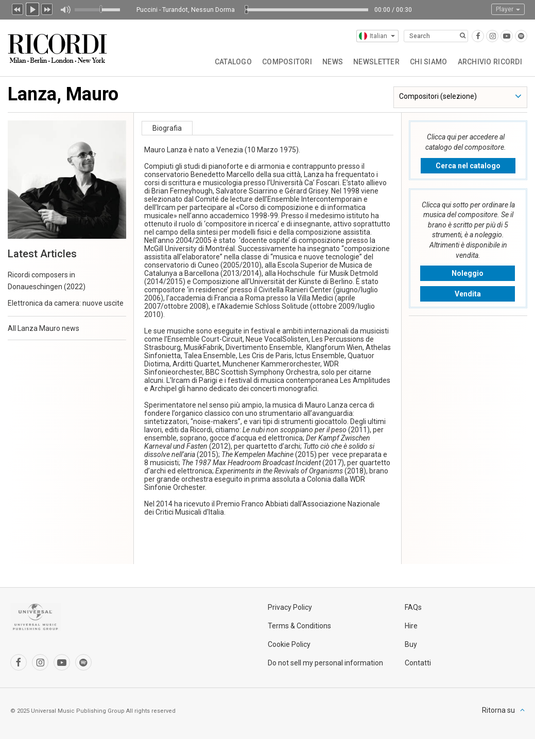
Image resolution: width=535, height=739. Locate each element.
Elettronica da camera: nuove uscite (66, 303)
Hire (411, 626)
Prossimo (47, 8)
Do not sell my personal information (325, 663)
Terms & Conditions (299, 626)
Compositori (287, 62)
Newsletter (376, 62)
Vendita (468, 294)
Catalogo (233, 62)
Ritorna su (498, 710)
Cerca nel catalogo (468, 166)
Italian (377, 36)
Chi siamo (428, 62)
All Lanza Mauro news (43, 328)
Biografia (167, 128)
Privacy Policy (290, 607)
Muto (65, 10)
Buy (411, 644)
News (332, 62)
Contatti (418, 663)
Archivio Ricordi (490, 62)
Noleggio (468, 273)
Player (508, 9)
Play (32, 8)
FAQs (413, 607)
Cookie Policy (289, 644)
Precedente (17, 8)
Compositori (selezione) (438, 96)
